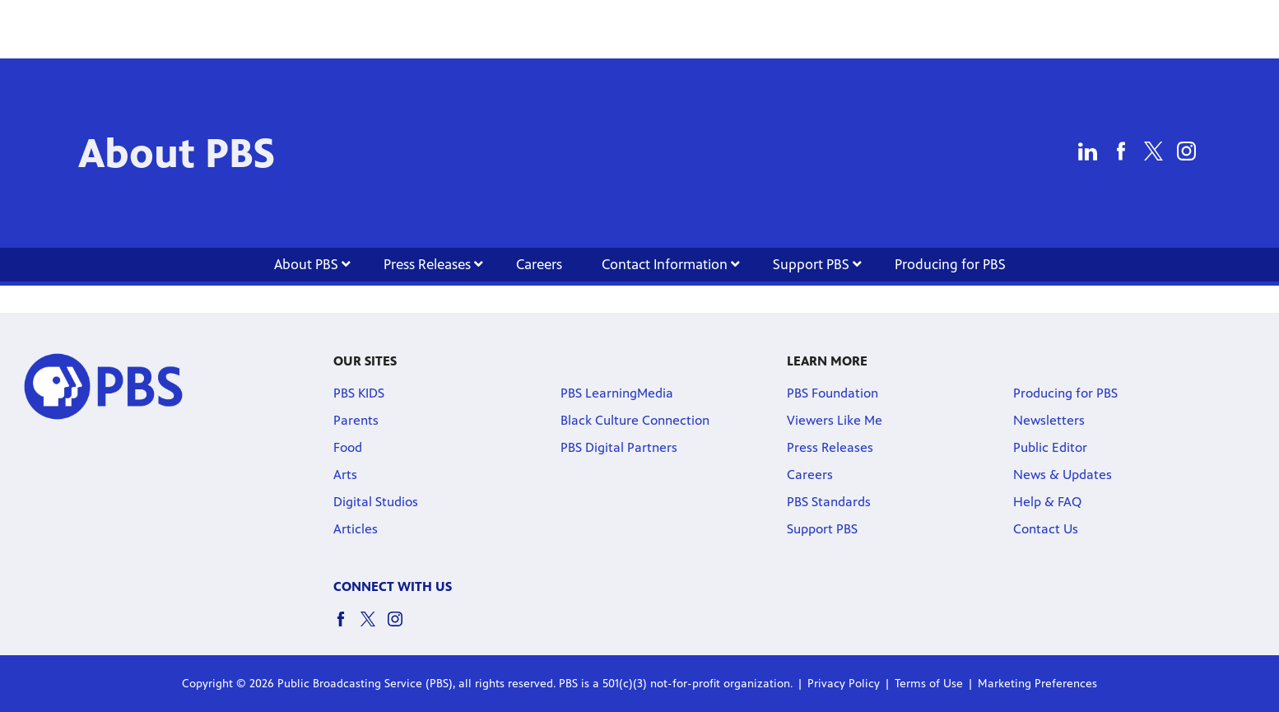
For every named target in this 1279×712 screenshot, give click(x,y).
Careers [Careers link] (539, 264)
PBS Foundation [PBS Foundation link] (832, 393)
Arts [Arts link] (345, 474)
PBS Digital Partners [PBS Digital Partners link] (618, 447)
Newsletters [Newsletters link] (1049, 420)
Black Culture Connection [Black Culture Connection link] (634, 420)
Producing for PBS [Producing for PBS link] (950, 264)
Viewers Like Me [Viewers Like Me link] (834, 420)
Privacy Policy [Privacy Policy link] (843, 684)
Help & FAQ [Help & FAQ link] (1047, 502)
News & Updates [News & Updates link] (1062, 474)
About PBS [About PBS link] (312, 264)
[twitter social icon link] (374, 627)
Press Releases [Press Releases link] (433, 264)
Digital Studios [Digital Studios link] (375, 502)
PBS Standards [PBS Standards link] (829, 502)
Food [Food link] (347, 447)
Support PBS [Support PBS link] (817, 264)
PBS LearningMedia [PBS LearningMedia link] (616, 393)
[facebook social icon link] (346, 627)
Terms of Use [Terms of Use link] (929, 684)
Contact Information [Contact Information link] (671, 264)
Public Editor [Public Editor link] (1050, 447)
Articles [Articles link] (355, 529)
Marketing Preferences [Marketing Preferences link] (1037, 684)
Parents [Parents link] (356, 420)
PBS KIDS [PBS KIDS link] (358, 393)
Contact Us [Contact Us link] (1045, 529)
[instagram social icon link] (401, 627)
